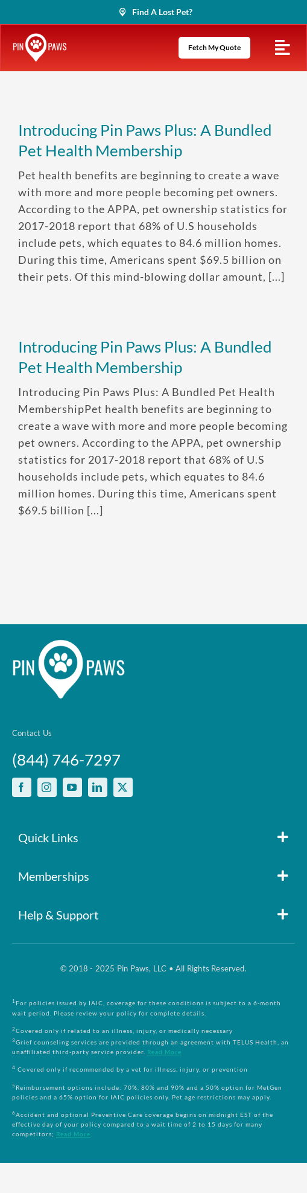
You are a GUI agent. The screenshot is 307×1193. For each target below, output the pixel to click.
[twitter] (123, 787)
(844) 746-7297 (66, 759)
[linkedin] (97, 787)
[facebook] (21, 787)
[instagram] (47, 787)
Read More (164, 1051)
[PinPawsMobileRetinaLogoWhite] (40, 38)
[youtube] (72, 787)
